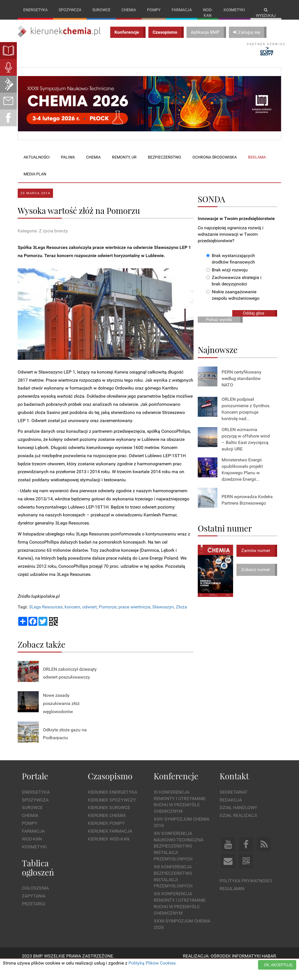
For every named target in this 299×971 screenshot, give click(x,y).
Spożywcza (70, 10)
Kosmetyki (234, 10)
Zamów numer (255, 556)
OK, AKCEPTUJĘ (278, 965)
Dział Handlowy (238, 813)
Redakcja (231, 805)
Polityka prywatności (246, 886)
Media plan (35, 180)
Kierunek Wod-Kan (108, 844)
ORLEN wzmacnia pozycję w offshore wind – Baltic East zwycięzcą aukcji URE (246, 444)
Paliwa (68, 163)
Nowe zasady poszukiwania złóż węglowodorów (61, 709)
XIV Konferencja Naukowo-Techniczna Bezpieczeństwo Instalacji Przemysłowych (178, 851)
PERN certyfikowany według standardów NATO (241, 384)
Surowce (101, 10)
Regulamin (232, 894)
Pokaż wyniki (219, 325)
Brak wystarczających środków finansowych (230, 264)
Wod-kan (208, 13)
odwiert (89, 612)
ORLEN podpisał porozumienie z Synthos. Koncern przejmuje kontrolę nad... (246, 414)
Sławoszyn (163, 612)
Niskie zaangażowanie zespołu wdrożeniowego (232, 301)
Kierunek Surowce (109, 813)
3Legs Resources (46, 612)
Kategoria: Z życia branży (43, 236)
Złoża (181, 612)
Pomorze (107, 612)
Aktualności (37, 163)
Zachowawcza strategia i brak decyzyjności (233, 286)
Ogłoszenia (35, 893)
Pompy (153, 10)
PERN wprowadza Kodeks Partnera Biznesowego (247, 505)
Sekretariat (234, 797)
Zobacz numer (255, 575)
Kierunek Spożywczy (112, 805)
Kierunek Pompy (106, 829)
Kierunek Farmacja (110, 836)
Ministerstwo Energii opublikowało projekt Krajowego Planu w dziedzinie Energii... (242, 475)
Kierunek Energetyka (112, 797)
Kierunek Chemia (107, 821)
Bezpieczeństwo (164, 163)
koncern (72, 612)
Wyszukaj (266, 13)
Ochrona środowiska (214, 163)
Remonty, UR (124, 163)
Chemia (128, 10)
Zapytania (33, 901)
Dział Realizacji (238, 821)
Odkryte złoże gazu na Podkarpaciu (65, 739)
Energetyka (35, 10)
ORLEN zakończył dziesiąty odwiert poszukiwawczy (70, 679)
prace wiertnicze (134, 612)
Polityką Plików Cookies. (152, 963)
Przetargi (33, 909)
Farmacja (182, 10)
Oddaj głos (253, 318)
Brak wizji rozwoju (227, 275)
